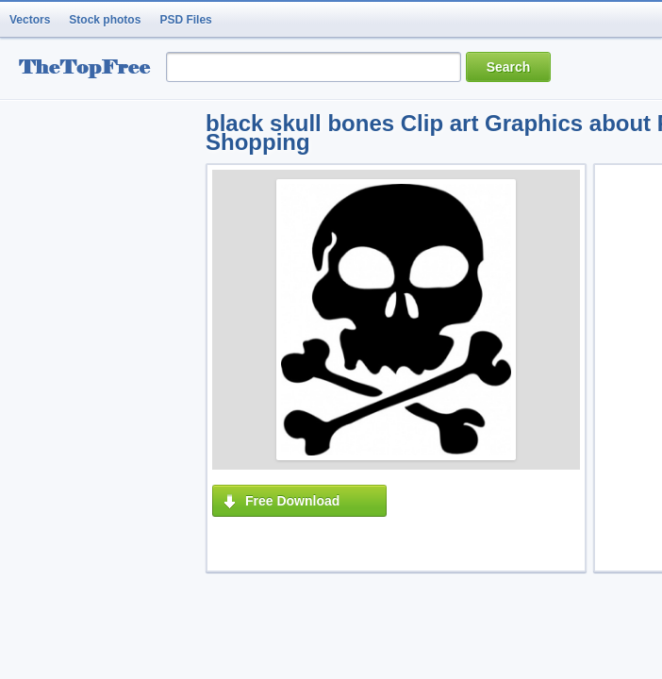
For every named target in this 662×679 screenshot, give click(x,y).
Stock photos (105, 19)
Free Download (292, 500)
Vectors (29, 19)
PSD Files (185, 19)
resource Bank (89, 69)
